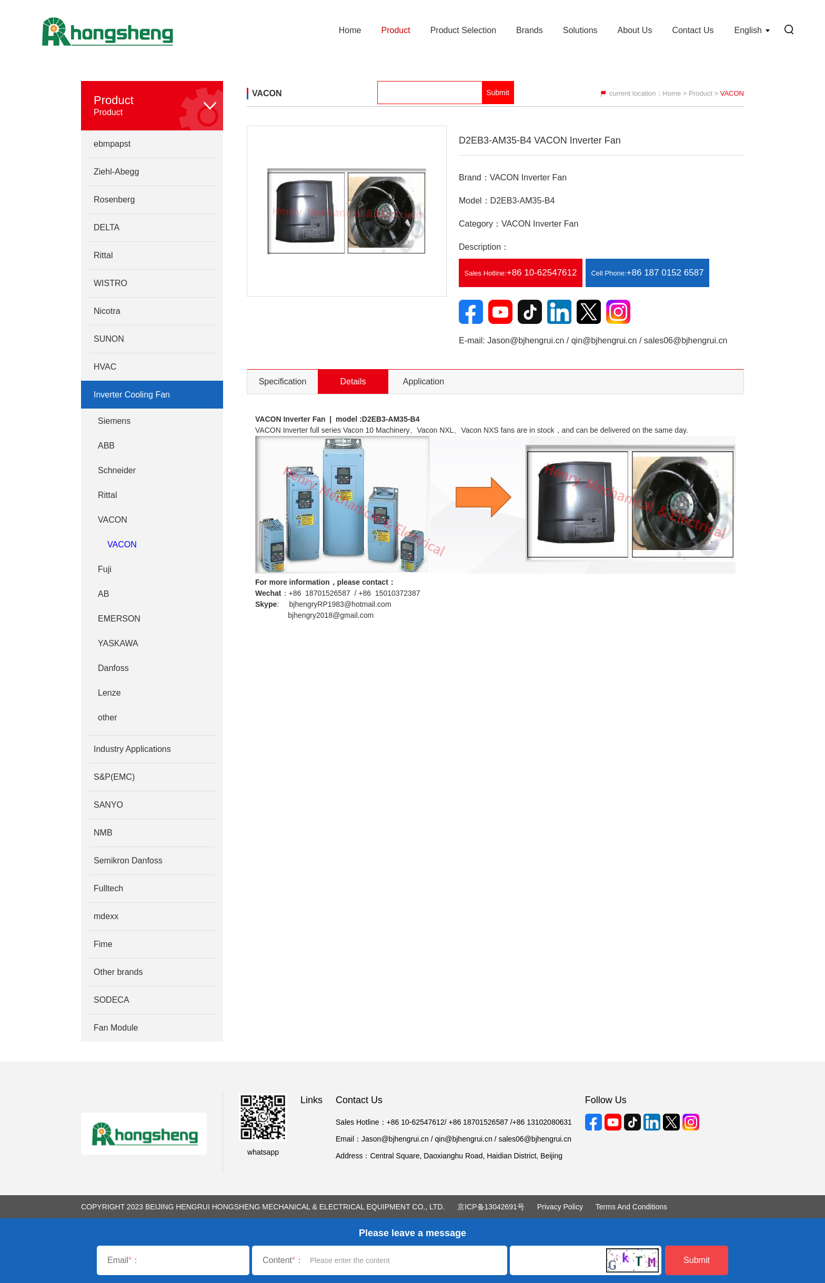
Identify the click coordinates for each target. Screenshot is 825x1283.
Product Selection (463, 30)
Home (350, 30)
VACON (122, 544)
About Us (635, 30)
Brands (529, 30)
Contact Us (692, 30)
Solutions (580, 30)
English (748, 30)
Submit (696, 1260)
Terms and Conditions (631, 1207)
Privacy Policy (560, 1207)
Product (395, 30)
